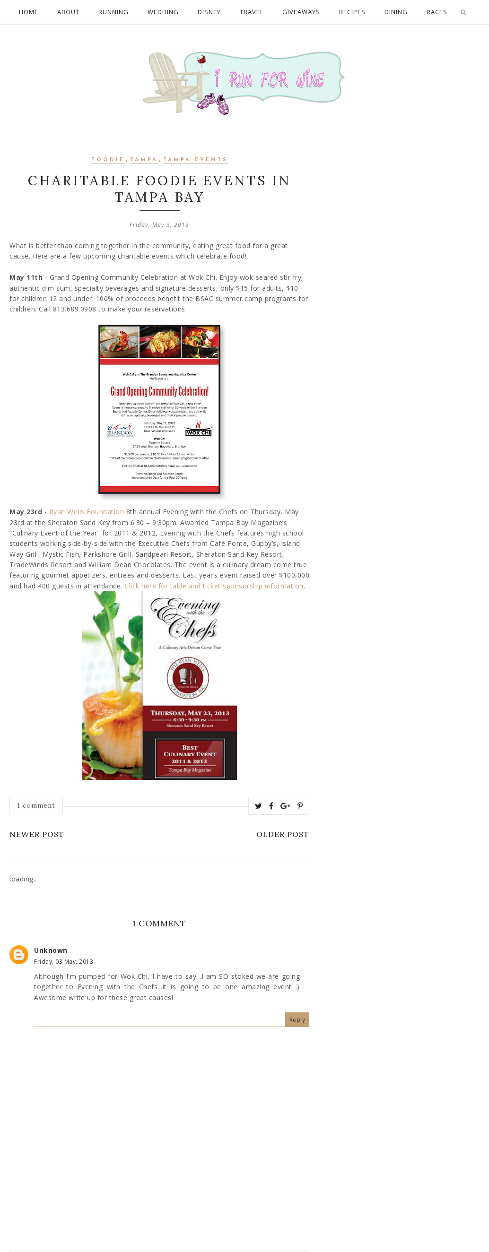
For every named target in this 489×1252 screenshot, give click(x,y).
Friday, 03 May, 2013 (63, 962)
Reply (297, 1020)
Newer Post (36, 834)
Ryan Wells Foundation (86, 511)
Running (113, 12)
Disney (209, 12)
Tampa (144, 160)
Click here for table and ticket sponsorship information (214, 585)
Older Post (282, 834)
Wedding (163, 12)
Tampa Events (195, 160)
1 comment (36, 805)
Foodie (108, 160)
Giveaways (301, 12)
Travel (251, 12)
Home (28, 12)
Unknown (51, 950)
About (68, 12)
